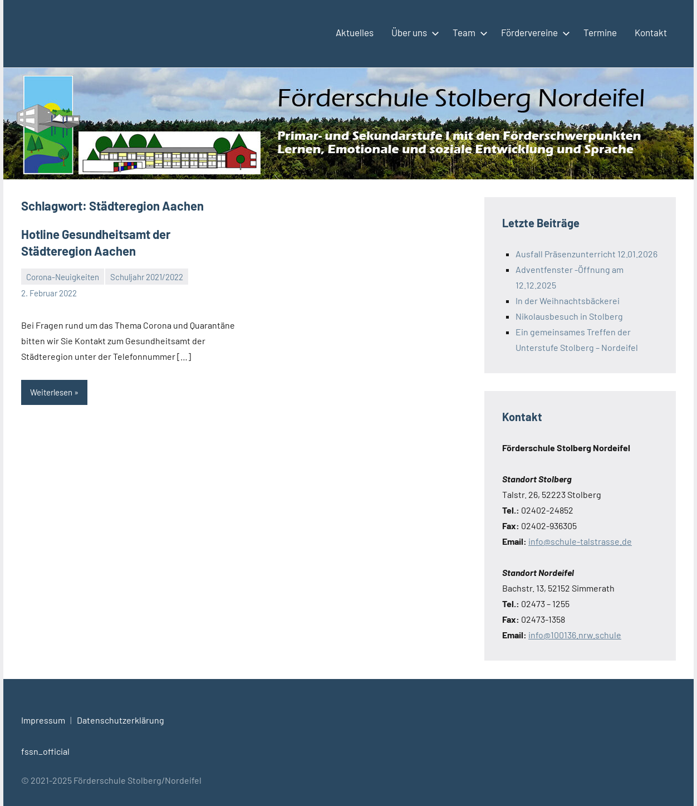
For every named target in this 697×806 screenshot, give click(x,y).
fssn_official (45, 751)
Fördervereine (533, 32)
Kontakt (651, 32)
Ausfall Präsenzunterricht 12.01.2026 (586, 253)
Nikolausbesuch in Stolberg (569, 316)
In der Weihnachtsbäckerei (568, 300)
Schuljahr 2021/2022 (146, 277)
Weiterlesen (51, 392)
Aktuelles (355, 32)
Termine (600, 32)
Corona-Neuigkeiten (62, 277)
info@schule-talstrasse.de (580, 541)
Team (468, 32)
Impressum (43, 720)
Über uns (413, 32)
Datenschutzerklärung (120, 720)
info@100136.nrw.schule (574, 634)
